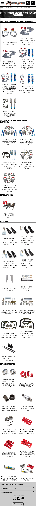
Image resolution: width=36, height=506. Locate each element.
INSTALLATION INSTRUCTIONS (12, 484)
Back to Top (18, 504)
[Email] (33, 3)
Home (1, 7)
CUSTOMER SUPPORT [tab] (9, 488)
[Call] (28, 3)
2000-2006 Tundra (25, 7)
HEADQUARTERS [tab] (7, 492)
